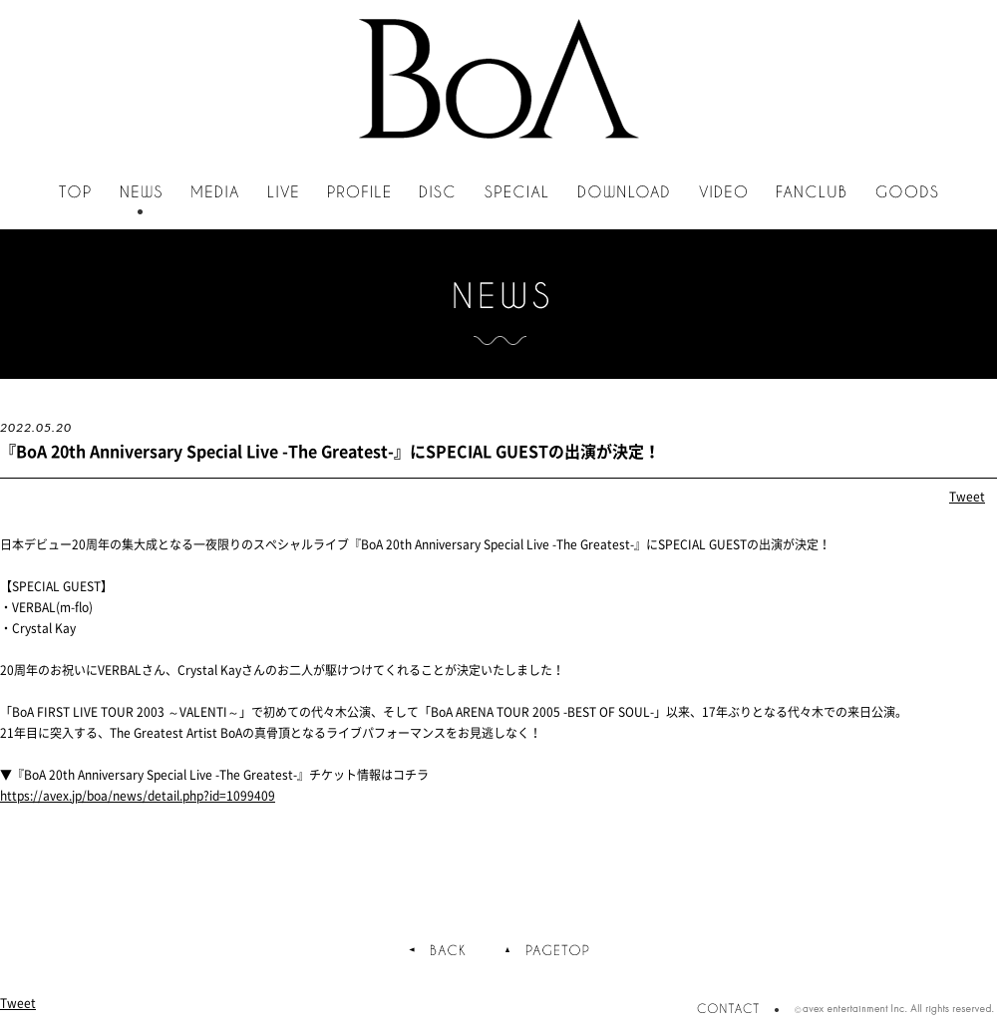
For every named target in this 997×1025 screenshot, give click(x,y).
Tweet (967, 497)
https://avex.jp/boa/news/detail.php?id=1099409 (137, 796)
